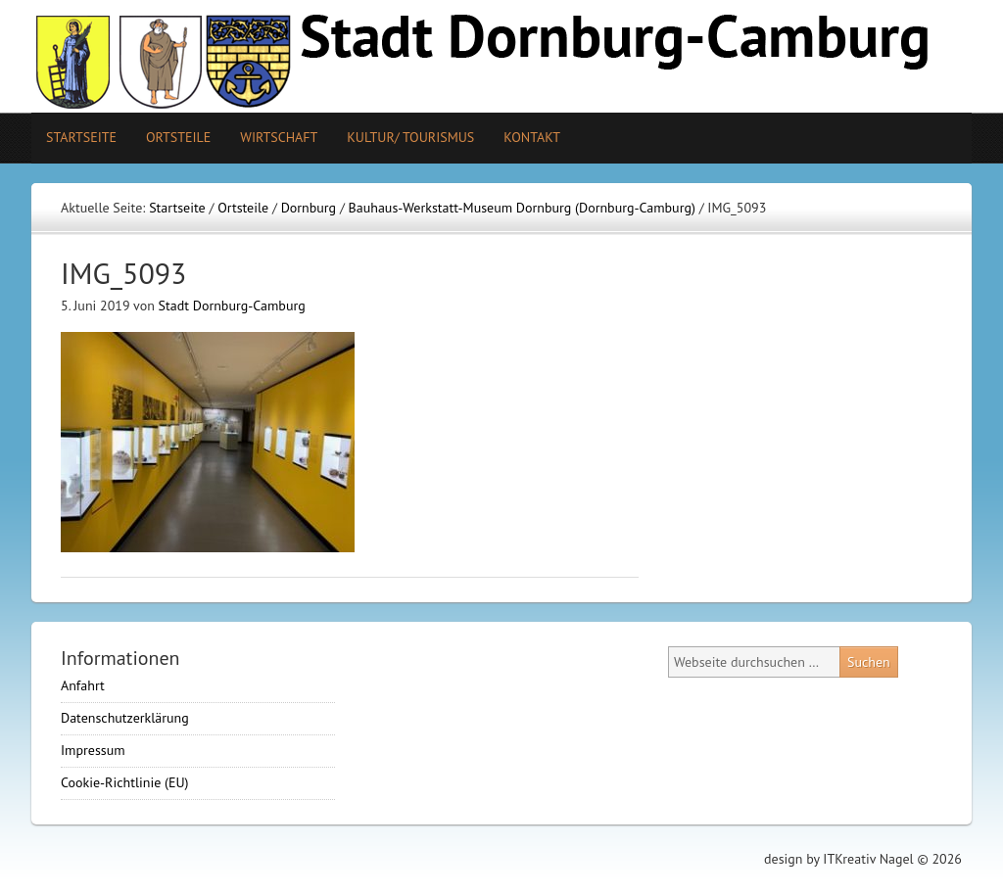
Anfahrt (83, 685)
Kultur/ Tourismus (403, 137)
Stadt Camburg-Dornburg (501, 56)
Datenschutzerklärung (125, 718)
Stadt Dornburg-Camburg (232, 305)
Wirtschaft (278, 137)
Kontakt (531, 137)
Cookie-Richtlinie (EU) (125, 782)
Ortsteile (171, 137)
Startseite (81, 137)
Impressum (93, 750)
